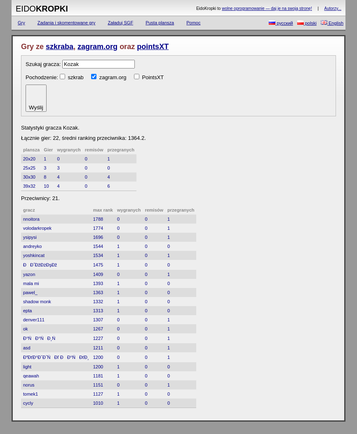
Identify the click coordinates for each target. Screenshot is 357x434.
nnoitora (31, 219)
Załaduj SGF (120, 22)
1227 (98, 338)
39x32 (29, 186)
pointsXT (153, 46)
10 (46, 186)
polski (307, 23)
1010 (98, 403)
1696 (98, 237)
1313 (98, 310)
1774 (98, 228)
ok (25, 328)
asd (27, 347)
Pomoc (193, 22)
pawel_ (30, 292)
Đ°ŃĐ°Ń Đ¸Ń (41, 338)
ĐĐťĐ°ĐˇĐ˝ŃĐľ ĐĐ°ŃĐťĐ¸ (56, 357)
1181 (98, 375)
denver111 (34, 319)
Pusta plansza (160, 22)
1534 (98, 255)
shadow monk (37, 301)
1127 (98, 394)
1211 (98, 347)
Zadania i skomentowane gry (67, 22)
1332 (98, 301)
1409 (98, 274)
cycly (28, 403)
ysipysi (30, 237)
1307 (98, 319)
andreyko (32, 246)
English (332, 23)
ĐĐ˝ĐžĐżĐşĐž (40, 264)
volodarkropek (37, 228)
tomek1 (30, 394)
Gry (21, 22)
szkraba (59, 46)
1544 (98, 246)
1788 (98, 219)
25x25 (29, 167)
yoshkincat (34, 255)
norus (29, 384)
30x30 (29, 177)
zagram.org (97, 46)
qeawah (31, 375)
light (27, 366)
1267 (98, 328)
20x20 (29, 158)
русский (281, 23)
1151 (98, 384)
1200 (98, 357)
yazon (29, 274)
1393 (98, 283)
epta (27, 310)
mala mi (31, 283)
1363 (98, 292)
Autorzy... (333, 8)
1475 (98, 264)
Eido (42, 8)
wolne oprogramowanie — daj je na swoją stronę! (267, 8)
